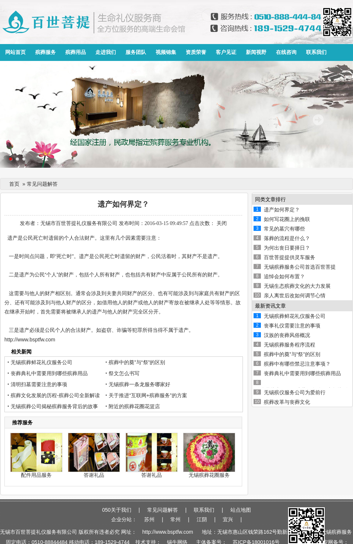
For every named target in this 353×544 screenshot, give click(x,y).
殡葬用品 (75, 52)
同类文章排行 (270, 199)
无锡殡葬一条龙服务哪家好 (139, 384)
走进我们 (105, 52)
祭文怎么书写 (124, 373)
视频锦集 (166, 52)
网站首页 (15, 52)
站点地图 (240, 510)
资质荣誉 (196, 52)
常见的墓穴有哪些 (284, 229)
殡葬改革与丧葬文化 (287, 402)
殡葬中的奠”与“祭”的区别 (137, 362)
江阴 (202, 519)
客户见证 (226, 52)
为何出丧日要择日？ (287, 248)
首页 (14, 184)
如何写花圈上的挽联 (287, 219)
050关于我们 (116, 510)
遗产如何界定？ (282, 210)
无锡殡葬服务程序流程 (289, 345)
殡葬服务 (45, 52)
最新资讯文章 (270, 306)
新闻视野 (256, 52)
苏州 (149, 519)
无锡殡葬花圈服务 (209, 475)
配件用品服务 (36, 475)
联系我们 (316, 52)
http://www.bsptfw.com (29, 339)
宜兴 (228, 519)
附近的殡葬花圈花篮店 (134, 406)
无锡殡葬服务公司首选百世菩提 (300, 267)
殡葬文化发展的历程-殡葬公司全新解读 (55, 395)
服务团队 (135, 52)
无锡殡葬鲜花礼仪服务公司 (41, 362)
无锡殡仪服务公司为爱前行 (294, 392)
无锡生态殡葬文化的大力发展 (297, 286)
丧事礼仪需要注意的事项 (292, 326)
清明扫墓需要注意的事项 (39, 384)
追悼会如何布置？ (284, 276)
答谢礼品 (94, 475)
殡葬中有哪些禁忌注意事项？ (297, 364)
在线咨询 (286, 52)
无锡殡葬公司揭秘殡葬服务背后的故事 (54, 406)
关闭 (221, 223)
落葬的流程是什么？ (287, 238)
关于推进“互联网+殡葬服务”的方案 (148, 395)
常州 (175, 519)
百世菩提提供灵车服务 (289, 257)
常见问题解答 (162, 510)
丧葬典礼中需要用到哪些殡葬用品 (49, 373)
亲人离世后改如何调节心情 (294, 295)
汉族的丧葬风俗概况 (287, 335)
